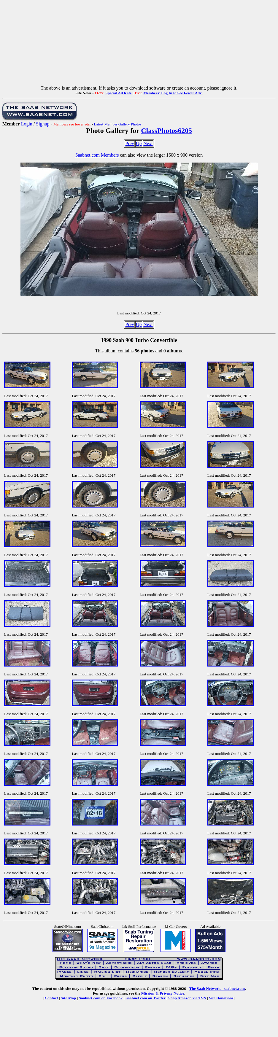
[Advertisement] (139, 43)
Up (139, 143)
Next (147, 143)
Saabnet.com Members (97, 155)
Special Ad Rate (118, 93)
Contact (51, 998)
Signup (42, 123)
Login (26, 123)
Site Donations (221, 998)
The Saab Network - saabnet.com (217, 988)
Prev (130, 143)
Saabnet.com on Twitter (146, 998)
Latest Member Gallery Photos (117, 124)
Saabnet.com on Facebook (101, 998)
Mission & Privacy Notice (162, 993)
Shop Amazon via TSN (187, 998)
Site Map (68, 998)
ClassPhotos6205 (166, 130)
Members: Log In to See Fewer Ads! (173, 93)
